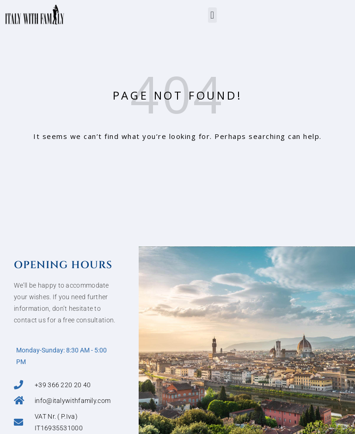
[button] (212, 15)
